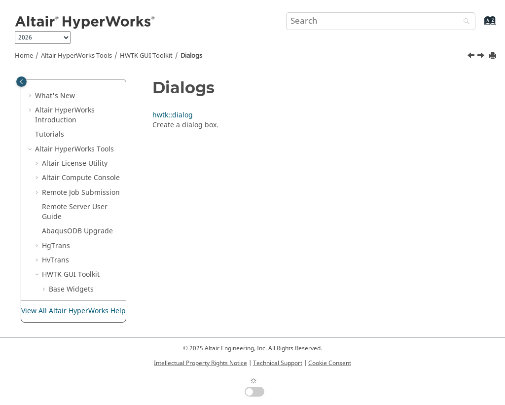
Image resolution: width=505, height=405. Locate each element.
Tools (76, 55)
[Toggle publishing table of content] (21, 81)
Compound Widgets (81, 181)
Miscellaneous (72, 224)
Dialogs (191, 55)
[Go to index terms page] (480, 25)
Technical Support (277, 363)
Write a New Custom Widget (82, 287)
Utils (56, 239)
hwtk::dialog (76, 210)
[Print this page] (494, 56)
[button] (38, 84)
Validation (65, 253)
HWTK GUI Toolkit (146, 55)
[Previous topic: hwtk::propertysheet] (472, 57)
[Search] (464, 22)
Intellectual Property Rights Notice (200, 363)
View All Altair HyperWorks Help (73, 311)
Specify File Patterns (82, 267)
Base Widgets (71, 166)
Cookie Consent (329, 363)
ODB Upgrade (77, 108)
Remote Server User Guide (75, 89)
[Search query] (380, 21)
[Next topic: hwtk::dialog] (482, 57)
